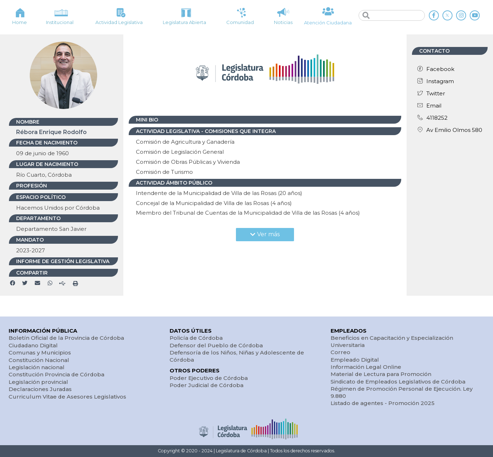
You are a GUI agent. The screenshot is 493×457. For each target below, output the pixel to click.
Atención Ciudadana (328, 22)
